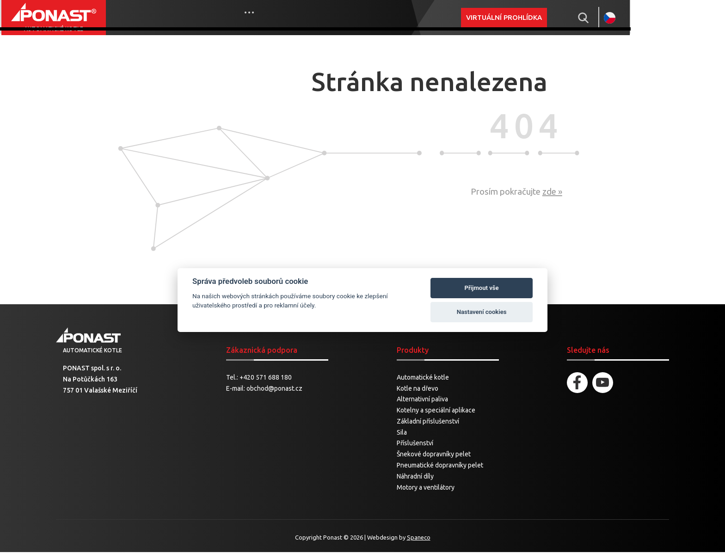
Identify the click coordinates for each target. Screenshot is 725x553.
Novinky (211, 17)
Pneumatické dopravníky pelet (440, 466)
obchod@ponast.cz (274, 389)
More (446, 17)
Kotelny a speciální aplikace (436, 411)
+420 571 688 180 (266, 378)
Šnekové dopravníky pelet (434, 455)
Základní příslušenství (428, 422)
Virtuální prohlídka (583, 17)
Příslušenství (415, 444)
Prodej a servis (268, 17)
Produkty (164, 17)
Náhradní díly (415, 477)
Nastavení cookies (482, 311)
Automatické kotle (423, 378)
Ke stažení (394, 17)
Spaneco (418, 538)
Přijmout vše (482, 287)
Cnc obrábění (336, 17)
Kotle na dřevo (417, 389)
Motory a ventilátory (426, 488)
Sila (402, 433)
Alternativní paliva (422, 400)
